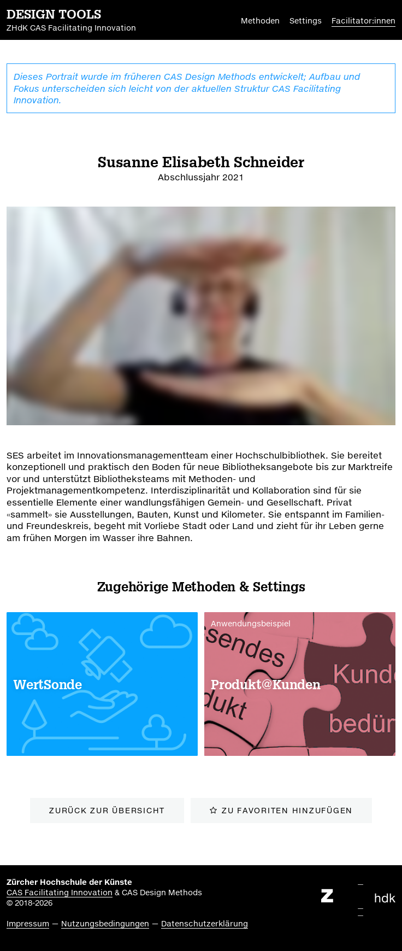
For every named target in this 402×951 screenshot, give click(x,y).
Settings (305, 20)
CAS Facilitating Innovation (60, 892)
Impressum (28, 923)
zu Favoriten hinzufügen (287, 810)
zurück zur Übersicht (107, 810)
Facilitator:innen (363, 20)
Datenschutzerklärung (204, 923)
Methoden (260, 20)
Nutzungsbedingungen (105, 923)
